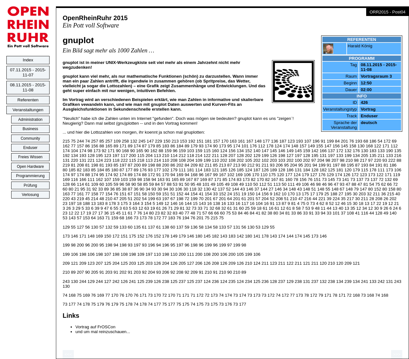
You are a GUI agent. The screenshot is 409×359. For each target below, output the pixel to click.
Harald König (360, 45)
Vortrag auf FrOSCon (95, 326)
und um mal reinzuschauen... (102, 331)
